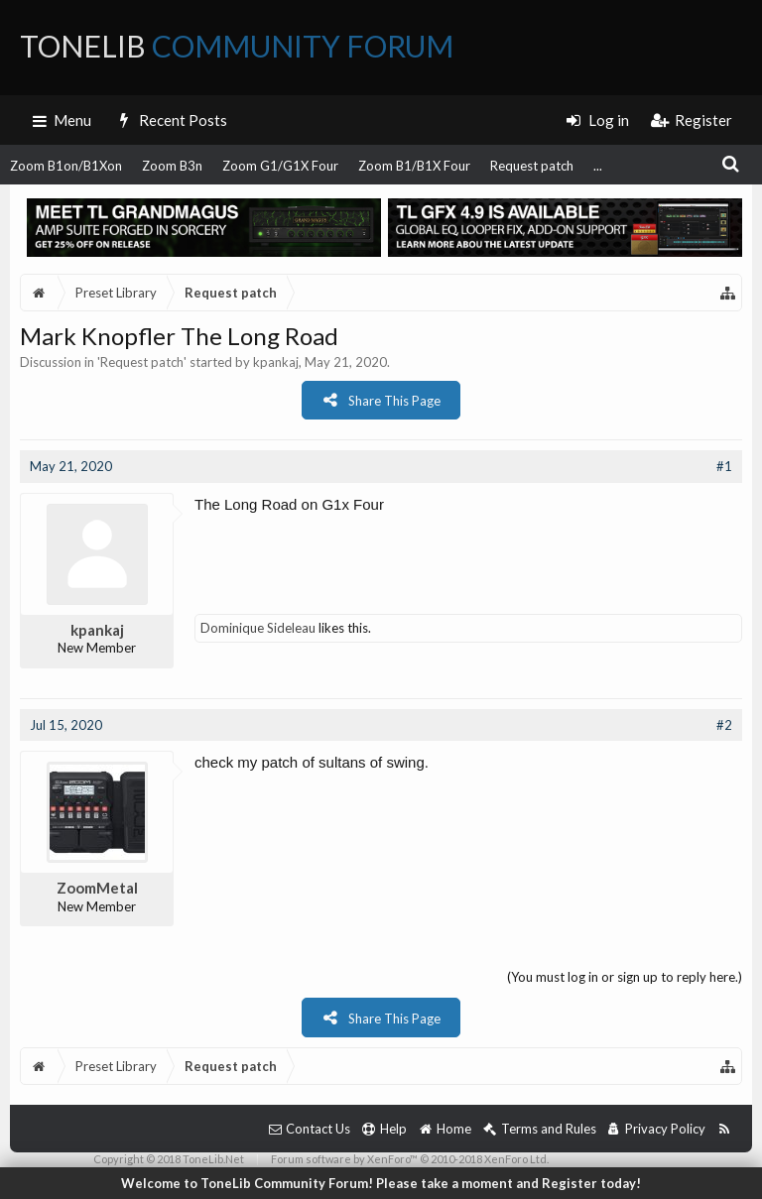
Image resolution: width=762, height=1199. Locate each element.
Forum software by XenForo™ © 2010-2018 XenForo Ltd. (410, 1158)
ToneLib (236, 45)
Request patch (531, 166)
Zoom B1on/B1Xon (66, 166)
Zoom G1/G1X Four (280, 166)
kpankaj (276, 362)
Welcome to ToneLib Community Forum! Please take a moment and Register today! (381, 1183)
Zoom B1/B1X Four (414, 166)
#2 (724, 725)
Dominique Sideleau (258, 628)
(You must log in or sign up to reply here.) (624, 977)
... (597, 166)
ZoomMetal (97, 888)
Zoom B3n (172, 166)
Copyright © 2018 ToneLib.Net (168, 1158)
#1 (724, 466)
